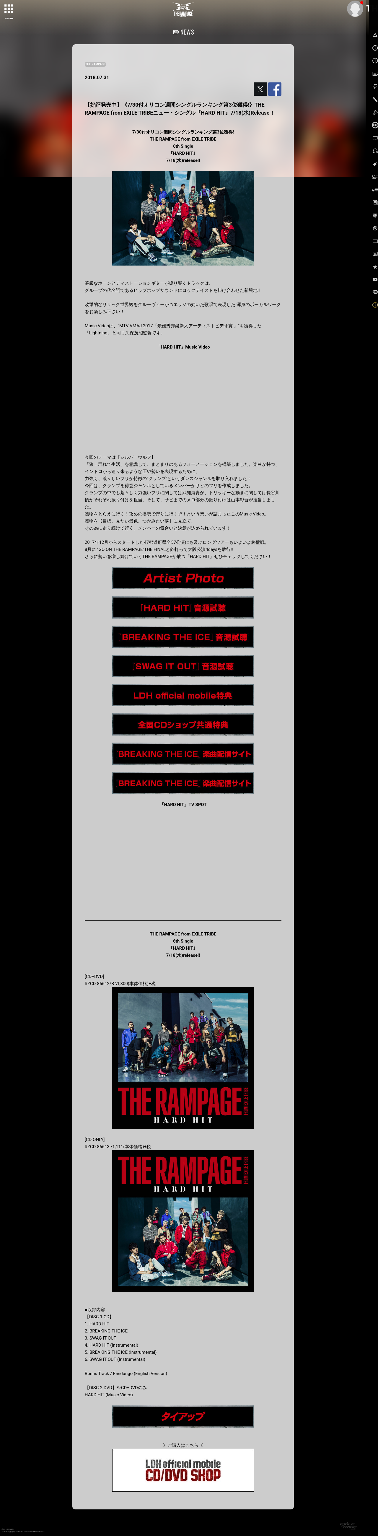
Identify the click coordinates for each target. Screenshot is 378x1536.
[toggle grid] (9, 9)
